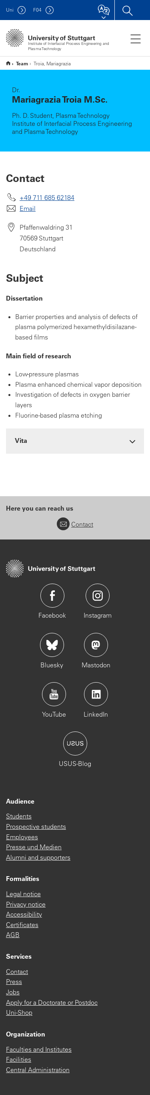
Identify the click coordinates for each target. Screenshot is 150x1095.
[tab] (75, 440)
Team (22, 63)
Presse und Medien (34, 847)
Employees (22, 837)
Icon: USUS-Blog (75, 743)
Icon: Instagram (98, 596)
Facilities (18, 1059)
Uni (10, 10)
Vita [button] (21, 440)
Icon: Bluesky (52, 645)
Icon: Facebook (52, 596)
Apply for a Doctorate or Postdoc (52, 1002)
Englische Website (8, 63)
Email (28, 208)
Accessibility (24, 914)
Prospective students (36, 826)
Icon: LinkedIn (96, 694)
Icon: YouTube (54, 694)
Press (14, 982)
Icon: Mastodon (96, 645)
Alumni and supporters (38, 857)
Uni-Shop (19, 1012)
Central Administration (38, 1070)
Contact (75, 524)
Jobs (13, 992)
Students (19, 816)
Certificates (22, 925)
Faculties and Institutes (39, 1049)
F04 (37, 10)
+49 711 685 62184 (47, 198)
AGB (13, 935)
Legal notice (23, 894)
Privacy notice (26, 904)
